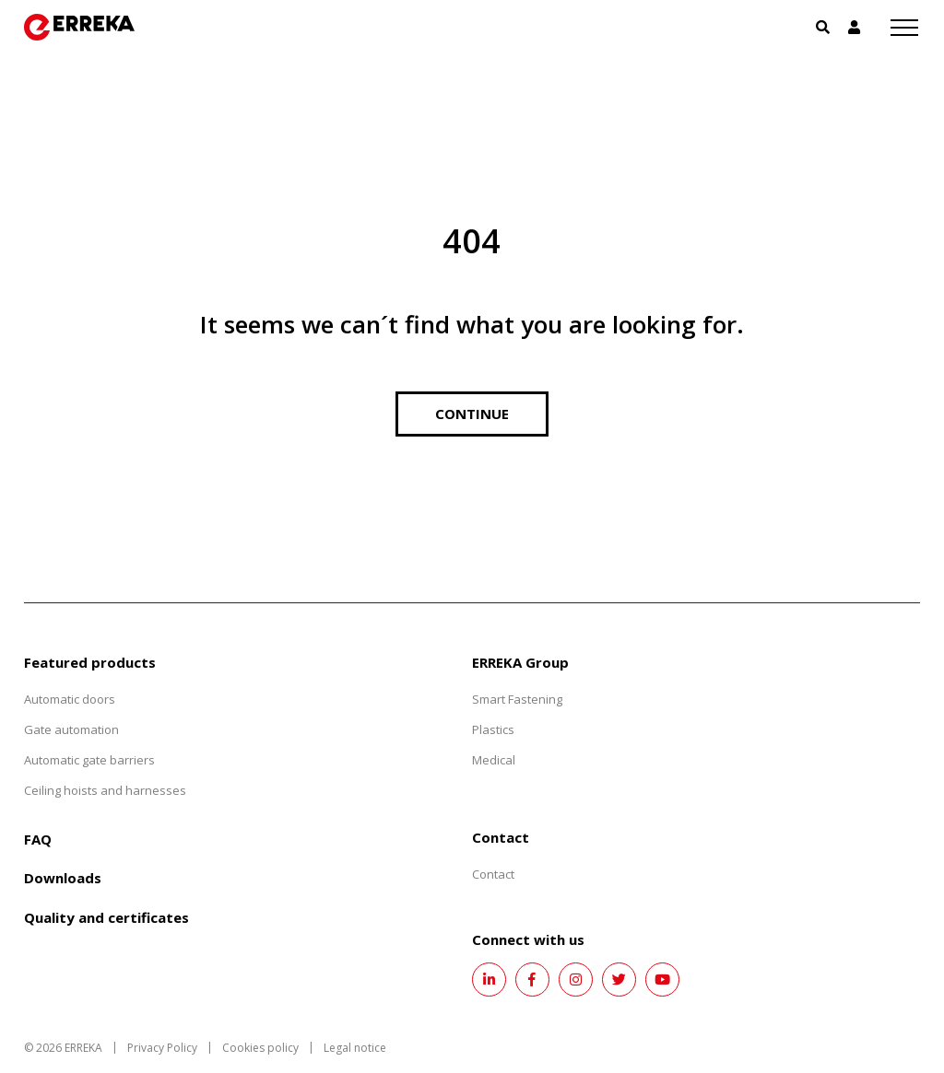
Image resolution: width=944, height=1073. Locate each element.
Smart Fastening (517, 699)
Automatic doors (69, 699)
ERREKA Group (520, 662)
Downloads (62, 878)
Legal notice (355, 1048)
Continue (472, 413)
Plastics (493, 729)
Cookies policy (260, 1048)
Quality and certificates (106, 917)
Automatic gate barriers (89, 760)
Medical (493, 760)
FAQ (38, 839)
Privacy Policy (162, 1048)
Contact (493, 874)
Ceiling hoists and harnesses (105, 790)
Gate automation (71, 729)
